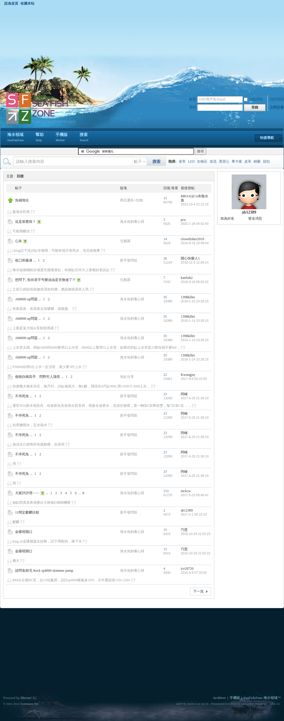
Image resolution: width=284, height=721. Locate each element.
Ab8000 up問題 (26, 299)
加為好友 (227, 218)
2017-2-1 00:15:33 (194, 514)
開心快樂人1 (190, 258)
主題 (9, 176)
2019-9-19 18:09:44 (195, 243)
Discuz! (26, 698)
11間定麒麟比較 (27, 512)
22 (165, 375)
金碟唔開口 (23, 532)
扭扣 (266, 161)
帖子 (138, 161)
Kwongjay (188, 375)
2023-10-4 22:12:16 (195, 204)
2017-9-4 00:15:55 (194, 378)
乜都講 (125, 241)
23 (165, 394)
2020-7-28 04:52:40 (195, 223)
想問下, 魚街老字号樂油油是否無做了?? (45, 280)
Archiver (219, 698)
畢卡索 (237, 161)
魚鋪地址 (22, 200)
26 (165, 258)
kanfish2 (187, 278)
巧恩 (184, 530)
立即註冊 (277, 107)
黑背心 (224, 161)
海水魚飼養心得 (132, 222)
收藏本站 (27, 3)
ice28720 (187, 568)
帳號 (192, 99)
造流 (213, 161)
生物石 (202, 161)
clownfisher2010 (192, 239)
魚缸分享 (127, 377)
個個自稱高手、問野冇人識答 (37, 377)
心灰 (18, 241)
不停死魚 (22, 396)
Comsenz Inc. (30, 703)
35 (165, 297)
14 (165, 239)
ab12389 (187, 510)
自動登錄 (253, 99)
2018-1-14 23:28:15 (195, 301)
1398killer (188, 297)
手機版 (62, 138)
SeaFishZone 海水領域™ (262, 698)
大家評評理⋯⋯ (27, 493)
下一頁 (198, 591)
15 (165, 198)
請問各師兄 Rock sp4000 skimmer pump (44, 571)
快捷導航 (267, 138)
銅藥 (257, 161)
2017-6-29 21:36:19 (195, 398)
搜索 (84, 138)
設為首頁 (11, 3)
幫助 (40, 138)
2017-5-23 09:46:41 (195, 495)
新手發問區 (128, 260)
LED (191, 161)
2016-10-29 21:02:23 (195, 534)
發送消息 (255, 218)
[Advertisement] (142, 48)
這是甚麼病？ (25, 222)
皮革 (247, 161)
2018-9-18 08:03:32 (195, 282)
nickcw (186, 491)
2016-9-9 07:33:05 (194, 572)
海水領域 (15, 138)
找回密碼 (277, 99)
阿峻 (184, 394)
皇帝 (182, 161)
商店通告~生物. (132, 200)
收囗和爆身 (23, 260)
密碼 (192, 107)
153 (166, 491)
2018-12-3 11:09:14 (195, 262)
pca (183, 220)
